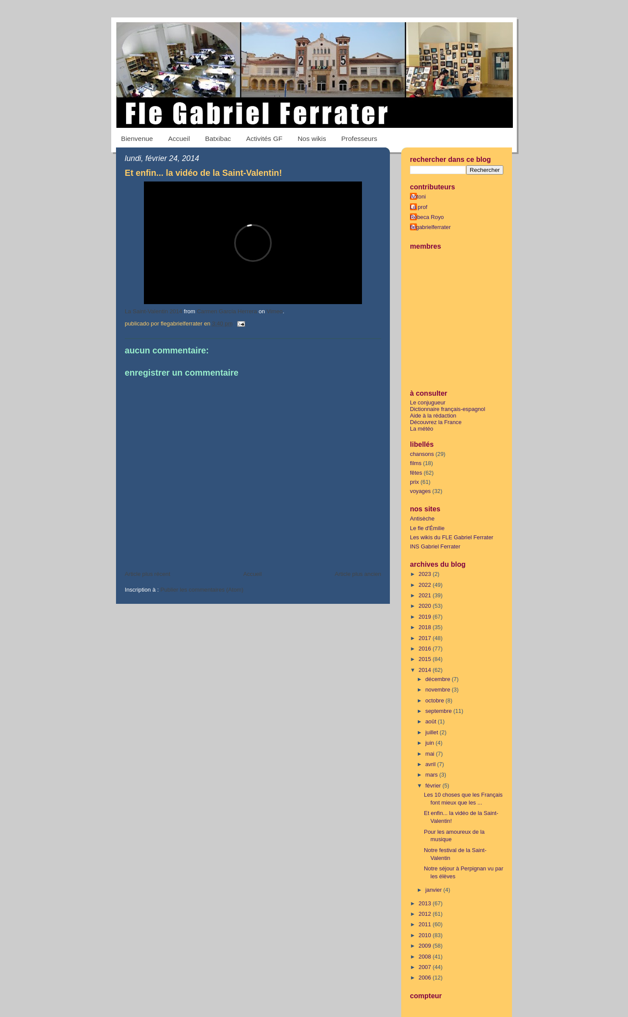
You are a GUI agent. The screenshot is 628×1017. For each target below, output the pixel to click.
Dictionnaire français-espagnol (447, 409)
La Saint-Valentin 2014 (153, 311)
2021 (426, 595)
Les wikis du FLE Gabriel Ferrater (451, 537)
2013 (426, 903)
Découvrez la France (435, 422)
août (431, 721)
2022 (426, 585)
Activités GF (264, 138)
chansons (422, 454)
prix (414, 482)
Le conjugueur (427, 402)
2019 (426, 616)
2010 (426, 935)
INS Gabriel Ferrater (435, 546)
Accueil (179, 138)
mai (430, 753)
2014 (426, 670)
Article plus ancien (357, 574)
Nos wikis (311, 138)
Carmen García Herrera (227, 311)
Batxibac (218, 138)
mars (432, 774)
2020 (426, 606)
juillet (432, 732)
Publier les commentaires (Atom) (201, 589)
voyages (420, 491)
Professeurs (359, 138)
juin (430, 743)
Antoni (418, 196)
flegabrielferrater (430, 227)
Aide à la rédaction (433, 415)
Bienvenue (137, 138)
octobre (435, 700)
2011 (426, 924)
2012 (426, 914)
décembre (438, 679)
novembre (438, 689)
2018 (426, 627)
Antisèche (422, 518)
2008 (426, 956)
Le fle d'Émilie (427, 528)
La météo (421, 428)
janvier (434, 890)
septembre (439, 711)
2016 (426, 648)
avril (431, 764)
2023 (426, 574)
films (415, 463)
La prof (418, 207)
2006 (426, 977)
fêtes (416, 472)
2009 (426, 945)
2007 (426, 967)
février (433, 785)
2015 (426, 659)
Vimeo (274, 311)
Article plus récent (147, 574)
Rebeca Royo (427, 217)
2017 (426, 638)
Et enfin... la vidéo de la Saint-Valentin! (203, 173)
